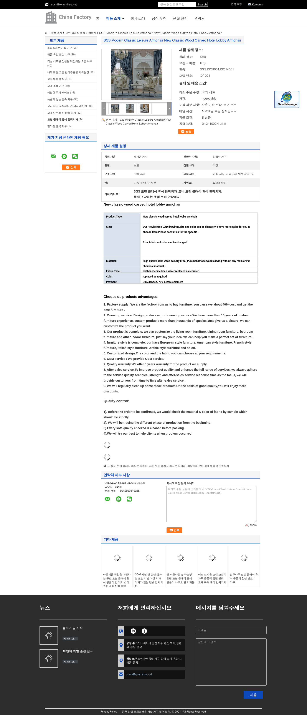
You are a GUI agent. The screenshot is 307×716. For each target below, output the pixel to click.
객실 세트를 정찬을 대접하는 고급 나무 (69, 61)
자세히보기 (70, 638)
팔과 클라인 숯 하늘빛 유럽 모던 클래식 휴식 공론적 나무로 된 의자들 (181, 578)
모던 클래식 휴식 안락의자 (81, 32)
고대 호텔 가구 (55, 85)
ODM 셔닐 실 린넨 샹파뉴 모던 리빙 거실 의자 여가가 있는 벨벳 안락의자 (149, 580)
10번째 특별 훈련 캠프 (78, 651)
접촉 (188, 131)
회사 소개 (137, 18)
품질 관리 (180, 18)
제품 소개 (113, 18)
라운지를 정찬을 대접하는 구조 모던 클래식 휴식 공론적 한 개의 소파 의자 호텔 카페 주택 (116, 580)
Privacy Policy (109, 711)
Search (202, 4)
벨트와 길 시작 (73, 628)
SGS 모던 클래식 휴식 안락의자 (129, 466)
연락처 (199, 18)
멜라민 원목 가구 (57, 126)
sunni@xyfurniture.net (64, 4)
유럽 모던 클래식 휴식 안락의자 (167, 466)
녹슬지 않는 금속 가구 (60, 99)
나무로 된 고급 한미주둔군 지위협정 (68, 72)
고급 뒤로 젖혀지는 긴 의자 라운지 (67, 106)
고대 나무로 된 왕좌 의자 (61, 112)
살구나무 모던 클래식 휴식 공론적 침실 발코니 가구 (244, 578)
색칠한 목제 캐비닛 (58, 92)
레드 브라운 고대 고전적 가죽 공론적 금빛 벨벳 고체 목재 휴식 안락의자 (212, 578)
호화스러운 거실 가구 (59, 47)
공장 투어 (159, 18)
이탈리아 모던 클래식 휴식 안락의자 (208, 466)
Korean (257, 4)
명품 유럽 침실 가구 (58, 54)
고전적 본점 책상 (57, 79)
